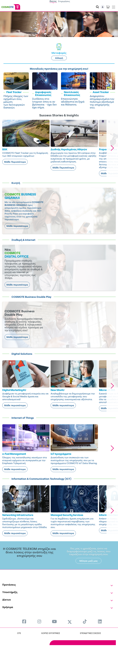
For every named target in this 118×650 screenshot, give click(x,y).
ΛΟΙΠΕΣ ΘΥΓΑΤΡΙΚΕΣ (50, 633)
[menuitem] (24, 621)
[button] (112, 148)
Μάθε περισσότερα (17, 226)
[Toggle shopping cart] (108, 7)
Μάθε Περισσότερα (15, 161)
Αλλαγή (59, 58)
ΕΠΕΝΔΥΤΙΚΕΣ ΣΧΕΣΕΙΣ (90, 633)
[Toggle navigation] (113, 6)
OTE (19, 633)
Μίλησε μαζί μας (88, 560)
